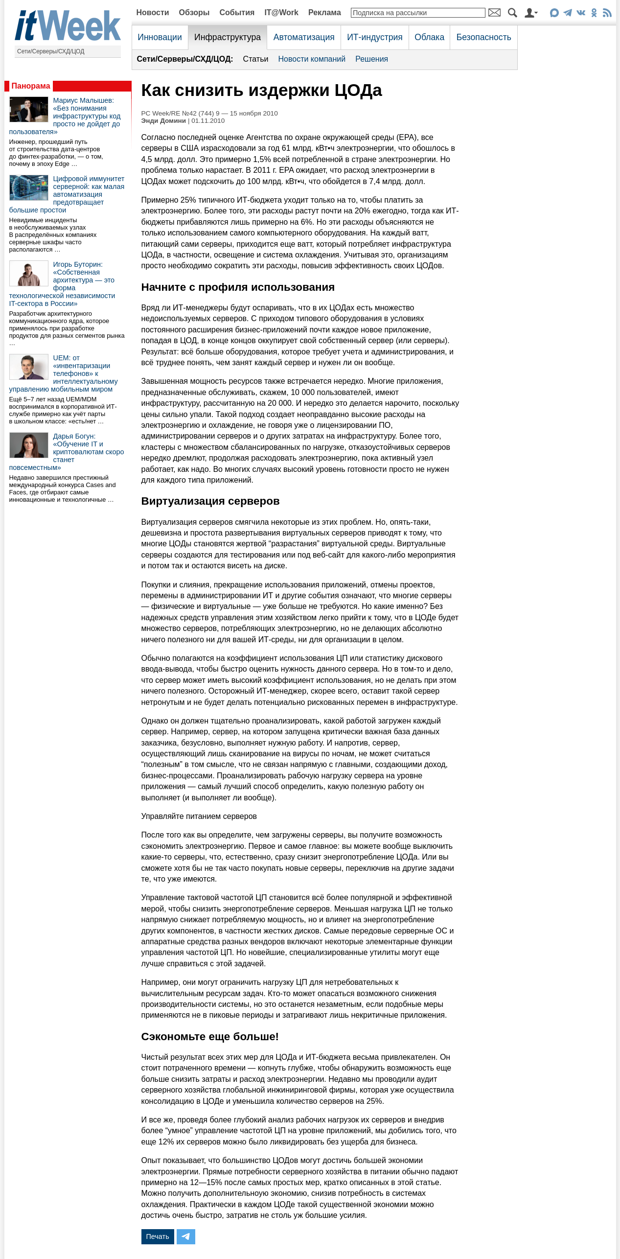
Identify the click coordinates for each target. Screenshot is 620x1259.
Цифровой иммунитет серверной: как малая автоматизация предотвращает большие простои (67, 194)
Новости (153, 12)
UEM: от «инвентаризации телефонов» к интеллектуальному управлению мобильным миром (63, 373)
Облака (429, 37)
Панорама (31, 86)
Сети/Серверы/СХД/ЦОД (50, 51)
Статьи (256, 59)
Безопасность (484, 37)
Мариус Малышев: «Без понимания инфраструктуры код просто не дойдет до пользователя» (65, 116)
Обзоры (194, 12)
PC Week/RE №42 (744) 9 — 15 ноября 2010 (209, 113)
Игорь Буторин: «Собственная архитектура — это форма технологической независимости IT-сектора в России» (62, 283)
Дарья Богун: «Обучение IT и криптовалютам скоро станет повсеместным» (66, 451)
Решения (371, 59)
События (236, 12)
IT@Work (281, 12)
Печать (157, 1236)
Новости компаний (311, 59)
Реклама (324, 12)
